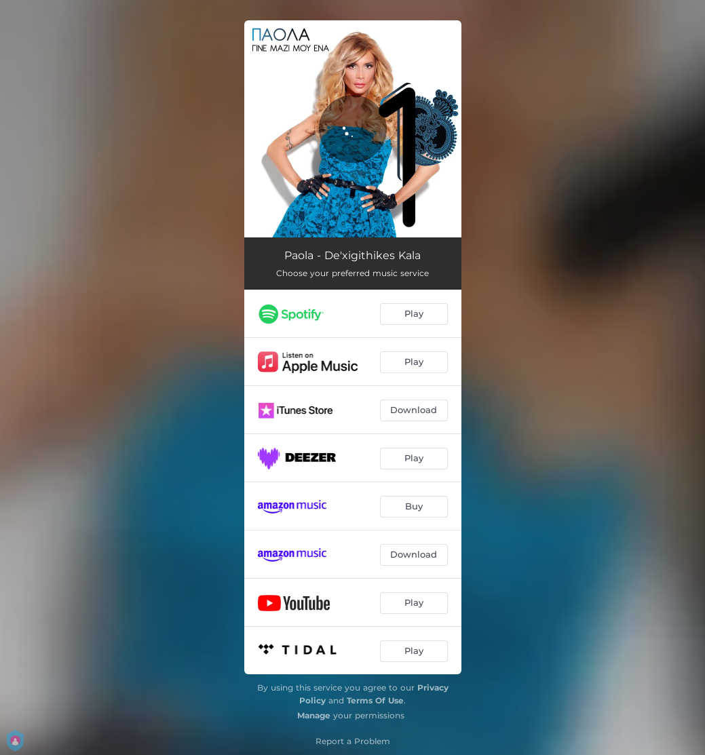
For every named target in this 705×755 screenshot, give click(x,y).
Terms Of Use (375, 700)
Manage (313, 715)
